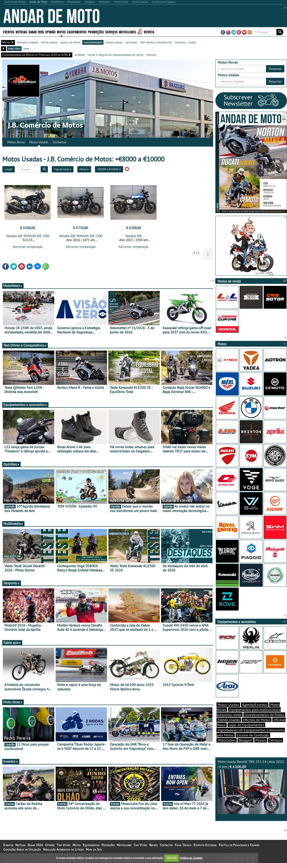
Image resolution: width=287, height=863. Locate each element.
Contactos (59, 142)
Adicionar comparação (28, 247)
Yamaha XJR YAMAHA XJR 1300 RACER (27, 238)
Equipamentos (77, 32)
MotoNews (12, 285)
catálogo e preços (27, 42)
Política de (191, 858)
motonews (131, 42)
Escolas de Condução (253, 735)
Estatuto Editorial (205, 845)
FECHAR (171, 858)
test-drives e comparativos (156, 42)
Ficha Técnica (183, 845)
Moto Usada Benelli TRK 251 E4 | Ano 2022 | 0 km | (251, 786)
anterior (79, 55)
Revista (149, 32)
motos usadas (49, 42)
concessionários (92, 42)
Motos (61, 32)
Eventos (8, 32)
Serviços (111, 32)
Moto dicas (13, 702)
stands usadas (113, 42)
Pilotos (260, 740)
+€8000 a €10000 (109, 169)
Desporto (11, 583)
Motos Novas (16, 142)
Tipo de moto (62, 169)
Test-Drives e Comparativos (25, 345)
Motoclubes (127, 32)
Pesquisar (275, 69)
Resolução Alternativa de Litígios (63, 849)
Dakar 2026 (36, 32)
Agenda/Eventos (254, 704)
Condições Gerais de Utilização (22, 849)
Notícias (21, 32)
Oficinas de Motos (256, 720)
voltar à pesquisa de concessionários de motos (115, 55)
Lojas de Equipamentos (246, 725)
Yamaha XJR (133, 236)
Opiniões (11, 464)
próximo (151, 55)
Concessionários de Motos (264, 714)
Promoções (96, 32)
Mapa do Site (94, 849)
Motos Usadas (38, 142)
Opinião (50, 32)
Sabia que (12, 642)
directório (14, 48)
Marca (84, 169)
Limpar (8, 169)
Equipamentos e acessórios (25, 404)
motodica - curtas (185, 42)
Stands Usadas (229, 720)
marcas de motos (70, 42)
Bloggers (245, 740)
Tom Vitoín (63, 845)
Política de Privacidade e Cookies (239, 845)
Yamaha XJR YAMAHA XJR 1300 (80, 236)
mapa (26, 48)
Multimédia (13, 523)
